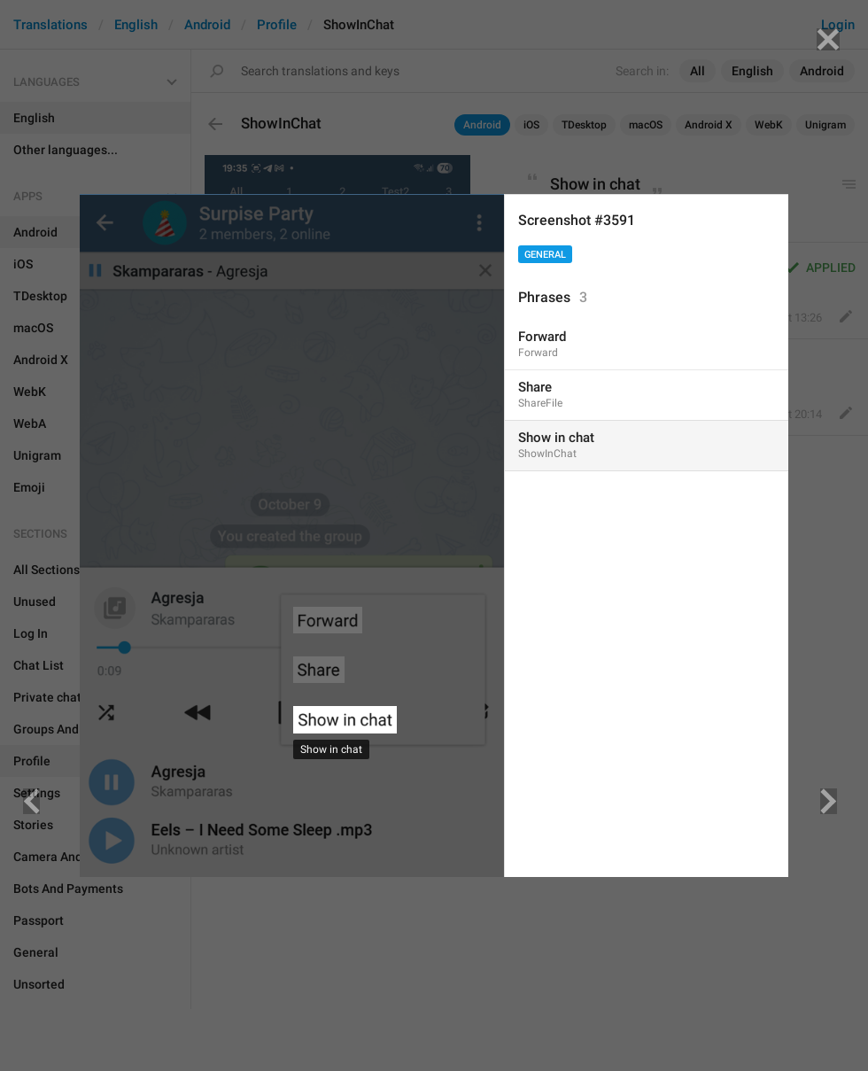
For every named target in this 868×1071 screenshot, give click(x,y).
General (545, 254)
